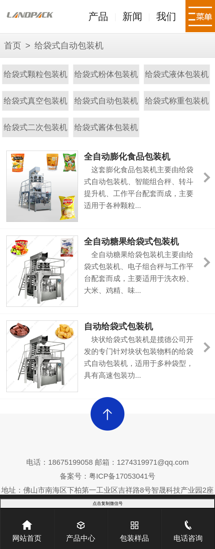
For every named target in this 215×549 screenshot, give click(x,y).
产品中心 (80, 525)
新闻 (132, 16)
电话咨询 (188, 525)
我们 (166, 16)
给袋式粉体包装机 (106, 74)
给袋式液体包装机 (177, 74)
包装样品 (134, 525)
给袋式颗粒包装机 (35, 74)
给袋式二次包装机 (35, 127)
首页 (12, 45)
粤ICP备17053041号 (122, 476)
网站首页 (26, 525)
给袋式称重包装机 (177, 100)
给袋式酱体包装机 (106, 127)
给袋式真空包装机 (35, 100)
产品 (98, 16)
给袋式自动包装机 (106, 100)
